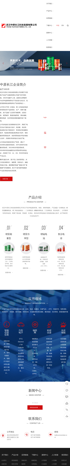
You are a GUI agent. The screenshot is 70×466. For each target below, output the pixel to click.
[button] (67, 63)
